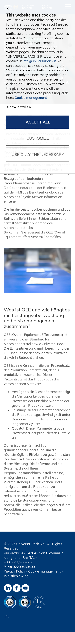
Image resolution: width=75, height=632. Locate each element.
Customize (37, 138)
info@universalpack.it (39, 61)
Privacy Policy (14, 571)
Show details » (19, 107)
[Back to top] (7, 618)
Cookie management (44, 571)
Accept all (38, 122)
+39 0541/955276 (18, 562)
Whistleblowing (16, 576)
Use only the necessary (38, 154)
